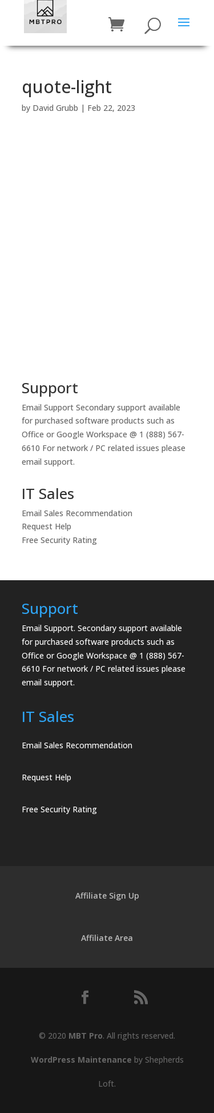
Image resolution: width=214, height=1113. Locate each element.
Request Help (46, 526)
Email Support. (48, 628)
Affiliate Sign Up (107, 895)
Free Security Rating (59, 539)
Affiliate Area (107, 937)
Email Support (48, 407)
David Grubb (55, 107)
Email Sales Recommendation (77, 513)
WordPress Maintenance (81, 1059)
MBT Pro (85, 1035)
